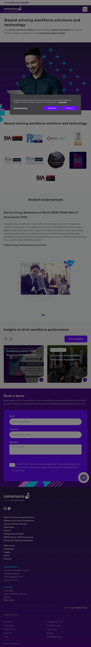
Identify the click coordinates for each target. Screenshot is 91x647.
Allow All (69, 108)
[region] (45, 104)
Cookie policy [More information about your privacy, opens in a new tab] (62, 102)
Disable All (51, 108)
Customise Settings (21, 108)
